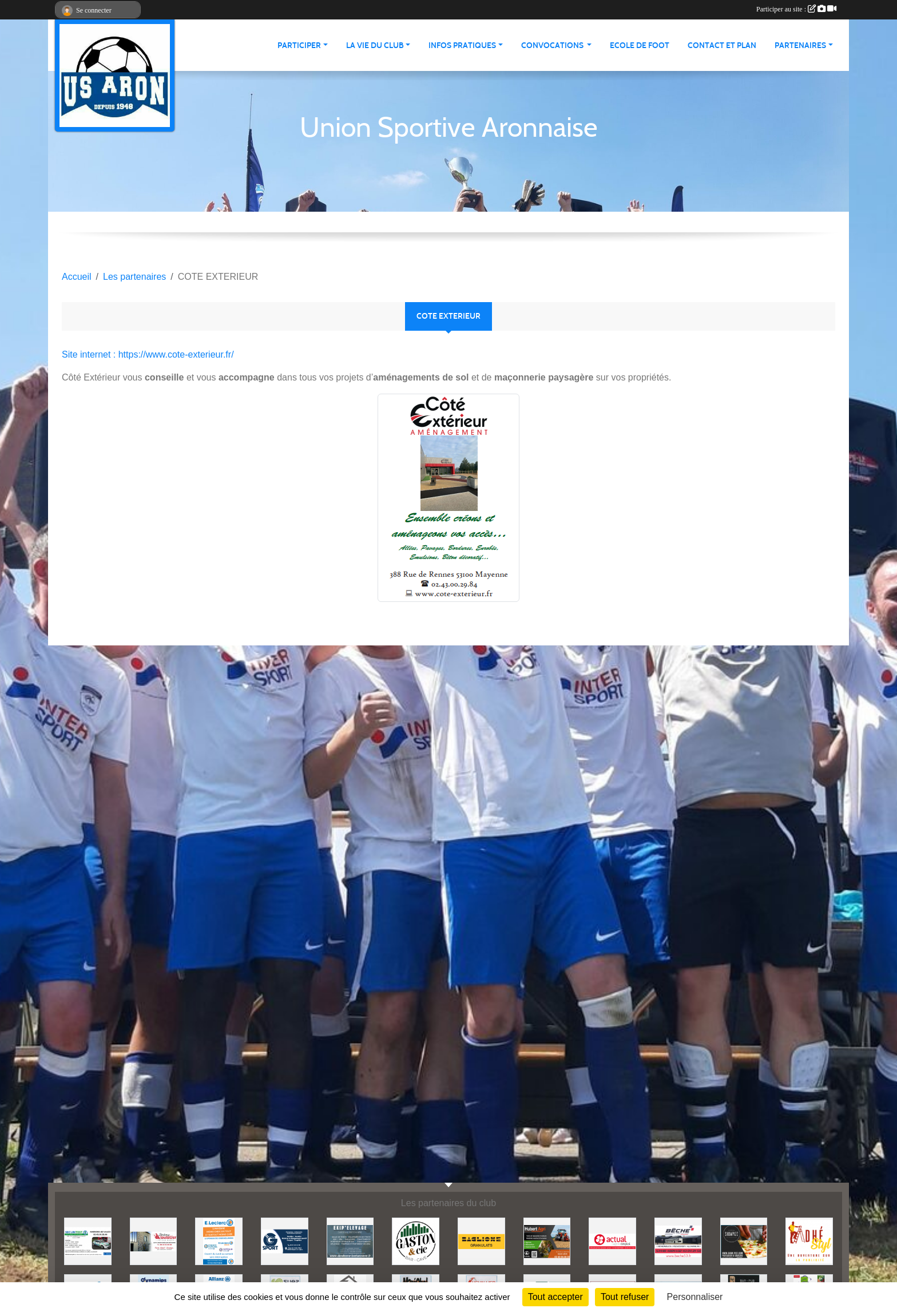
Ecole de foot (639, 45)
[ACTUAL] (612, 1241)
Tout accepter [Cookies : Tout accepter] (555, 1297)
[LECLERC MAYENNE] (219, 1241)
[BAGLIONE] (481, 1241)
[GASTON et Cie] (415, 1241)
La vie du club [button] (375, 45)
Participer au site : (796, 9)
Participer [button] (299, 45)
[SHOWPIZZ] (744, 1241)
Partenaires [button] (800, 45)
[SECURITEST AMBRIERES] (88, 1241)
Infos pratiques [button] (462, 45)
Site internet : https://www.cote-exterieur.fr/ (148, 354)
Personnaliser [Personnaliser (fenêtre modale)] (695, 1297)
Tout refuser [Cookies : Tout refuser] (625, 1297)
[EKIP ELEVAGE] (350, 1241)
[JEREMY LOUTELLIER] (153, 1241)
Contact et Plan (722, 45)
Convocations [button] (553, 45)
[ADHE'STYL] (809, 1241)
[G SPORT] (284, 1241)
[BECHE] (678, 1241)
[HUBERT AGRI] (547, 1241)
